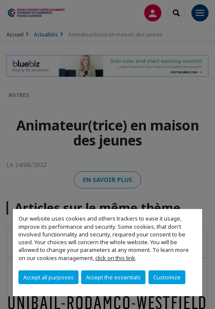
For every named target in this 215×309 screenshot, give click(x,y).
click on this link (115, 258)
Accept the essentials (113, 277)
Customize (167, 277)
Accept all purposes (48, 277)
